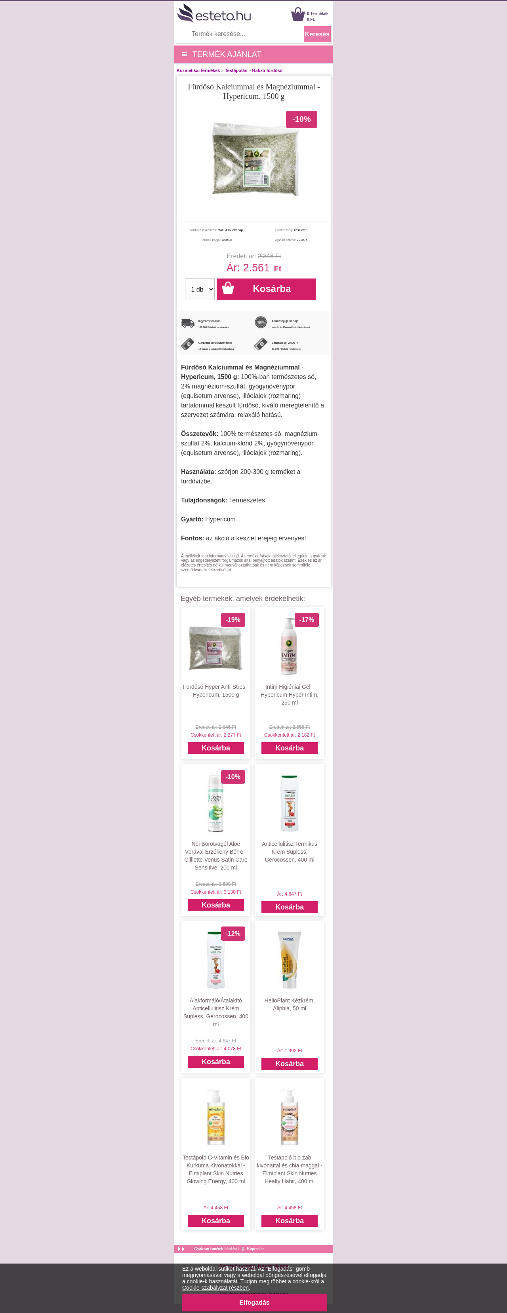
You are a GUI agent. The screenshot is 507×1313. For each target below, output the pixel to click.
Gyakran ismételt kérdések (217, 1249)
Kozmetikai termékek (198, 70)
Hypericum (220, 519)
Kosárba (216, 748)
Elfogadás (254, 1302)
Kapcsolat (255, 1249)
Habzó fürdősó (267, 70)
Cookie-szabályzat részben (215, 1288)
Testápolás (236, 70)
